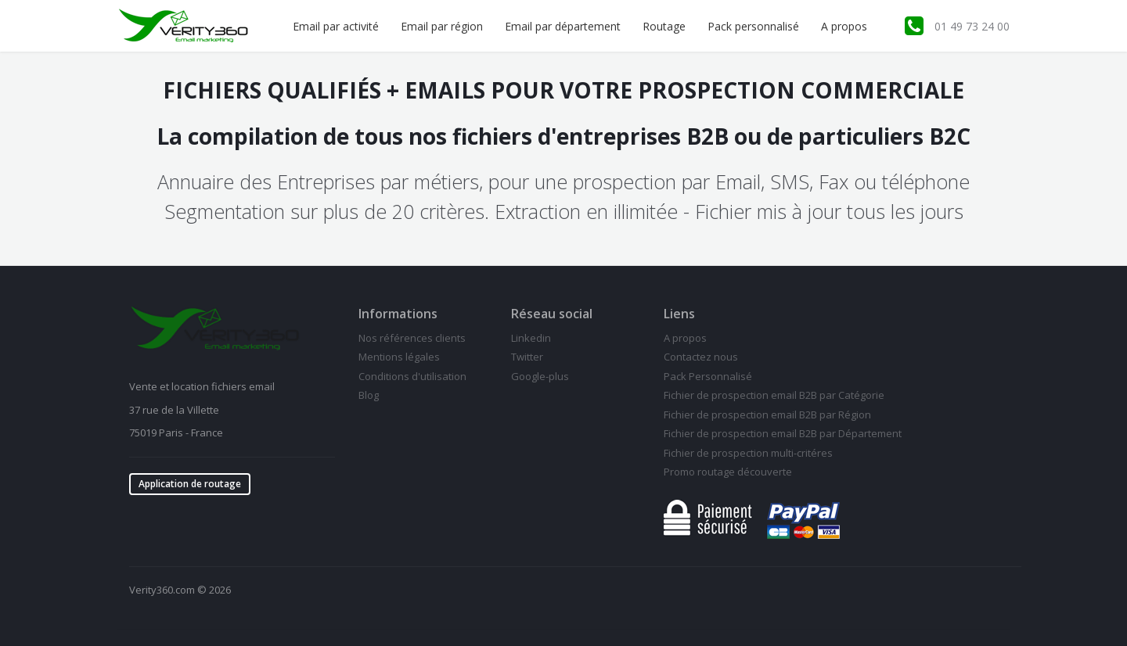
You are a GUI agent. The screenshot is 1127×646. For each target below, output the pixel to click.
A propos (844, 26)
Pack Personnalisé (708, 376)
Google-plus (540, 376)
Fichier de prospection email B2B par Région (767, 414)
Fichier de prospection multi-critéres (748, 453)
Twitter (527, 357)
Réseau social (551, 313)
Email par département (563, 26)
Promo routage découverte (728, 472)
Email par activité (336, 26)
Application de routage (190, 483)
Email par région (442, 26)
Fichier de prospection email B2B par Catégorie (774, 395)
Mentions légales (399, 357)
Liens (679, 313)
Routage (664, 26)
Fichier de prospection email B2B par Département (783, 433)
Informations (397, 313)
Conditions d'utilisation (412, 376)
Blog (368, 395)
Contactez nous (701, 357)
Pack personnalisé (753, 26)
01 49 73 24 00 (972, 26)
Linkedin (531, 338)
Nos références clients (412, 338)
